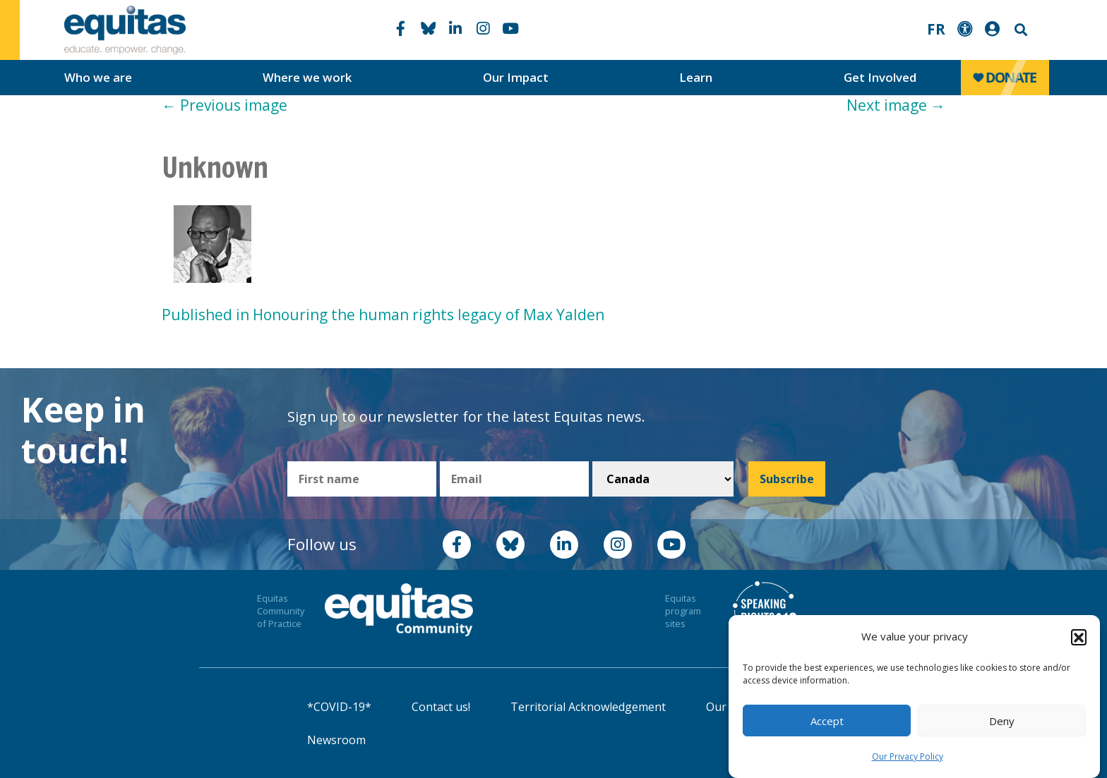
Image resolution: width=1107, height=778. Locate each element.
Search (1019, 29)
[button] (1079, 637)
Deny (1002, 721)
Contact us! (441, 707)
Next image (895, 105)
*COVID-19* (339, 707)
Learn (695, 77)
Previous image (224, 105)
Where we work (307, 77)
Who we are (98, 77)
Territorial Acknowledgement (588, 707)
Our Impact (516, 77)
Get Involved (880, 77)
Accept (827, 721)
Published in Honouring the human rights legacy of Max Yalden (383, 314)
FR (936, 29)
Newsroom (336, 740)
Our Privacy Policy (907, 756)
